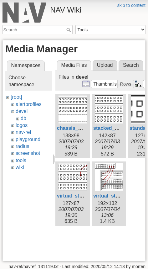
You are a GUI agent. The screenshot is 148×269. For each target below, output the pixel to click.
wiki (20, 167)
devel (22, 111)
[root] (16, 97)
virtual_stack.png (77, 195)
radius (22, 146)
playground (28, 139)
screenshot (28, 153)
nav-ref (23, 132)
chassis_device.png (80, 128)
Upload (105, 65)
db (23, 118)
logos (22, 125)
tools (21, 160)
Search (69, 30)
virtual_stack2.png (115, 195)
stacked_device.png (117, 128)
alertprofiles (29, 104)
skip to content (131, 5)
